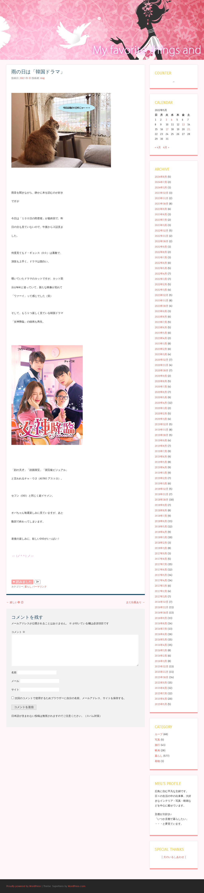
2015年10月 (161, 677)
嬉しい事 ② (15, 602)
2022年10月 (161, 241)
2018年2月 (161, 542)
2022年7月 (161, 257)
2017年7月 (161, 564)
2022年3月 (161, 278)
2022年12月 (161, 230)
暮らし (28, 586)
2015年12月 (161, 666)
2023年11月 (161, 198)
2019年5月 (161, 461)
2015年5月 (161, 704)
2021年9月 (161, 311)
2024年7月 (161, 182)
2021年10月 (161, 305)
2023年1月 (161, 225)
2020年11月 (161, 365)
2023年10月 (161, 203)
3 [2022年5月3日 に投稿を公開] (166, 119)
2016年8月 (161, 623)
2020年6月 (161, 391)
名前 (14, 672)
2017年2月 (161, 591)
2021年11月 (161, 300)
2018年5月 (161, 526)
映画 (157, 750)
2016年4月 (161, 644)
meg (42, 78)
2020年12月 (161, 359)
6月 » (166, 147)
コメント (18, 631)
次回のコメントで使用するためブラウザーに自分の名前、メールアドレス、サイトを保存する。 (70, 698)
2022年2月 (161, 284)
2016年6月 (161, 634)
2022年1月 (161, 289)
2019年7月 (161, 451)
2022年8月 (161, 252)
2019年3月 (161, 472)
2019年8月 (161, 445)
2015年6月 (161, 698)
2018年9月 (161, 505)
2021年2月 (161, 348)
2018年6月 (161, 521)
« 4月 (158, 147)
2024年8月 (161, 176)
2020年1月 (161, 418)
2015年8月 (161, 687)
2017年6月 (161, 569)
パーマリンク (39, 586)
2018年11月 (161, 494)
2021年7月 (161, 322)
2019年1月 (161, 483)
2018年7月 (161, 515)
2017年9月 (161, 553)
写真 (157, 739)
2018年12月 (161, 488)
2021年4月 (161, 338)
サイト (15, 689)
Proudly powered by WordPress (23, 886)
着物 (157, 761)
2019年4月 (161, 467)
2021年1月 (161, 354)
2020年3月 (161, 408)
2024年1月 (161, 187)
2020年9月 (161, 375)
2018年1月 (161, 548)
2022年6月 (161, 262)
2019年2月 (161, 478)
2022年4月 (161, 273)
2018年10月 (161, 499)
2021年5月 (161, 332)
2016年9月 (161, 618)
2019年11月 (161, 429)
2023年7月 (161, 219)
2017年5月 (161, 574)
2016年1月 (161, 661)
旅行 (157, 745)
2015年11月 (161, 671)
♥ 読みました (22, 582)
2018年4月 (161, 531)
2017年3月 (161, 585)
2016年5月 (161, 639)
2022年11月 (161, 235)
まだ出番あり (135, 602)
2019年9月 (161, 440)
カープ (159, 734)
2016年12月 (161, 601)
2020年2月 (161, 413)
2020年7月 (161, 386)
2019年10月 (161, 435)
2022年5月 (161, 268)
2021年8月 (161, 316)
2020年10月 (161, 370)
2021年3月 (161, 343)
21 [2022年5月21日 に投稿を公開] (188, 129)
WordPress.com (76, 886)
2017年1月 (161, 596)
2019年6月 (161, 456)
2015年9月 (161, 682)
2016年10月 (161, 612)
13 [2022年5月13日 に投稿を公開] (183, 124)
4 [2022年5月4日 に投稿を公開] (171, 119)
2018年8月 (161, 510)
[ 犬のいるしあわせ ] (174, 857)
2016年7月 (161, 628)
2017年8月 (161, 558)
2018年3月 (161, 537)
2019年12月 (161, 424)
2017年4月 (161, 580)
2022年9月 (161, 246)
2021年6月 (161, 327)
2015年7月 (161, 693)
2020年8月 (161, 381)
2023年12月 (161, 192)
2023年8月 (161, 214)
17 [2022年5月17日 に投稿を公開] (167, 129)
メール (15, 681)
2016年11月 (161, 607)
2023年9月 (161, 209)
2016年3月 (161, 650)
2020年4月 (161, 402)
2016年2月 (161, 655)
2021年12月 (161, 295)
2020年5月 (161, 397)
